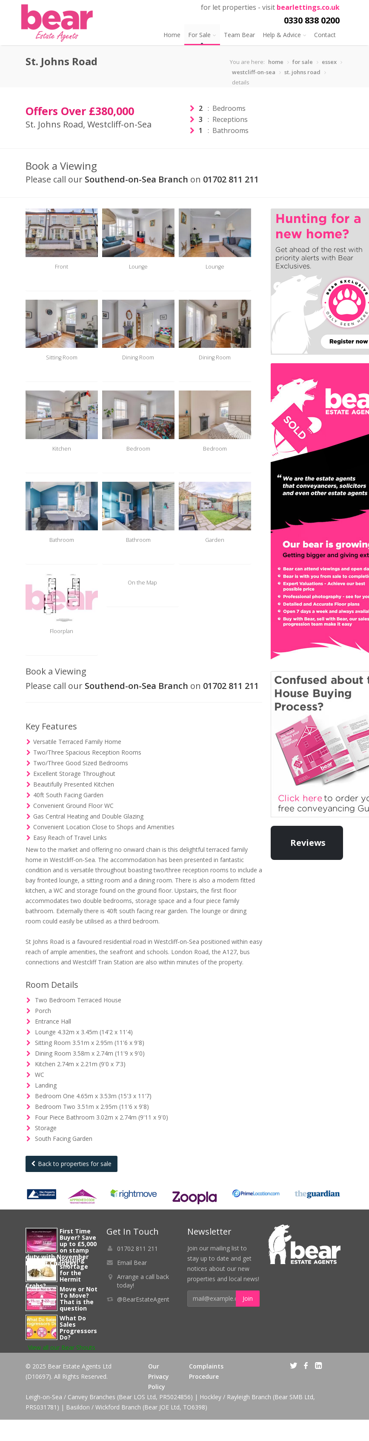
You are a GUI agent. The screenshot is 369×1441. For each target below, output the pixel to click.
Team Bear (239, 35)
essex (329, 62)
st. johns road (302, 72)
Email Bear (132, 1284)
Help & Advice (284, 35)
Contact (325, 35)
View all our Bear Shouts (61, 1369)
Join (248, 1320)
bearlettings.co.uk (308, 7)
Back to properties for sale (71, 1185)
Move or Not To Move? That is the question (78, 1320)
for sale (302, 62)
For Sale (202, 35)
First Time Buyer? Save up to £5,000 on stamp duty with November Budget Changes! (61, 1268)
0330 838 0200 (312, 20)
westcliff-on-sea (253, 72)
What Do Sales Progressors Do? (78, 1349)
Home (171, 35)
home (275, 62)
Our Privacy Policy (158, 1397)
